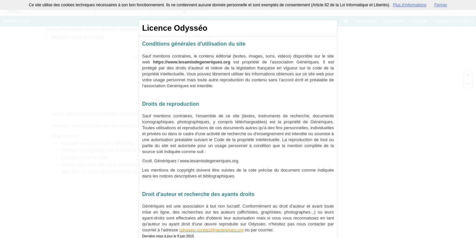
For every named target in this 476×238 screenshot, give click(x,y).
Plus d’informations (409, 5)
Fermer (440, 5)
